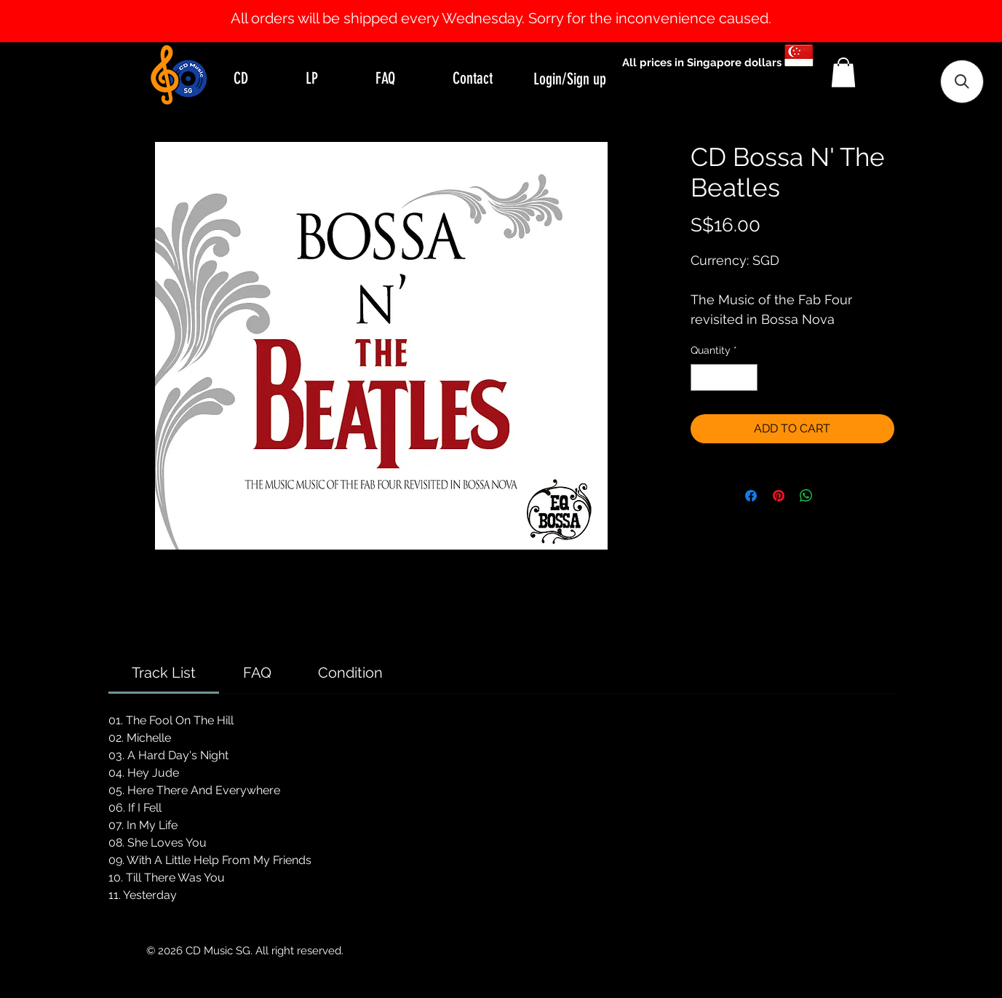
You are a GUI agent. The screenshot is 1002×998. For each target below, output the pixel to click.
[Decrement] (702, 377)
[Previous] (82, 21)
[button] (843, 72)
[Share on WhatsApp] (806, 495)
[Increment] (746, 377)
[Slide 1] (501, 6)
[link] (164, 672)
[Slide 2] (514, 6)
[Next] (920, 21)
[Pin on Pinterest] (778, 495)
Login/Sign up (569, 79)
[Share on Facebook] (751, 495)
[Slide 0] (488, 6)
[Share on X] (834, 495)
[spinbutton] (724, 377)
